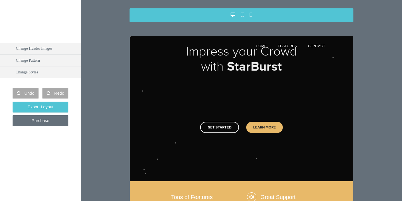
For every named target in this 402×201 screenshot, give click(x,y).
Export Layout (41, 106)
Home (261, 46)
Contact (316, 46)
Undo (25, 93)
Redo (55, 93)
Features (287, 46)
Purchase (40, 120)
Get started (219, 124)
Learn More (264, 124)
